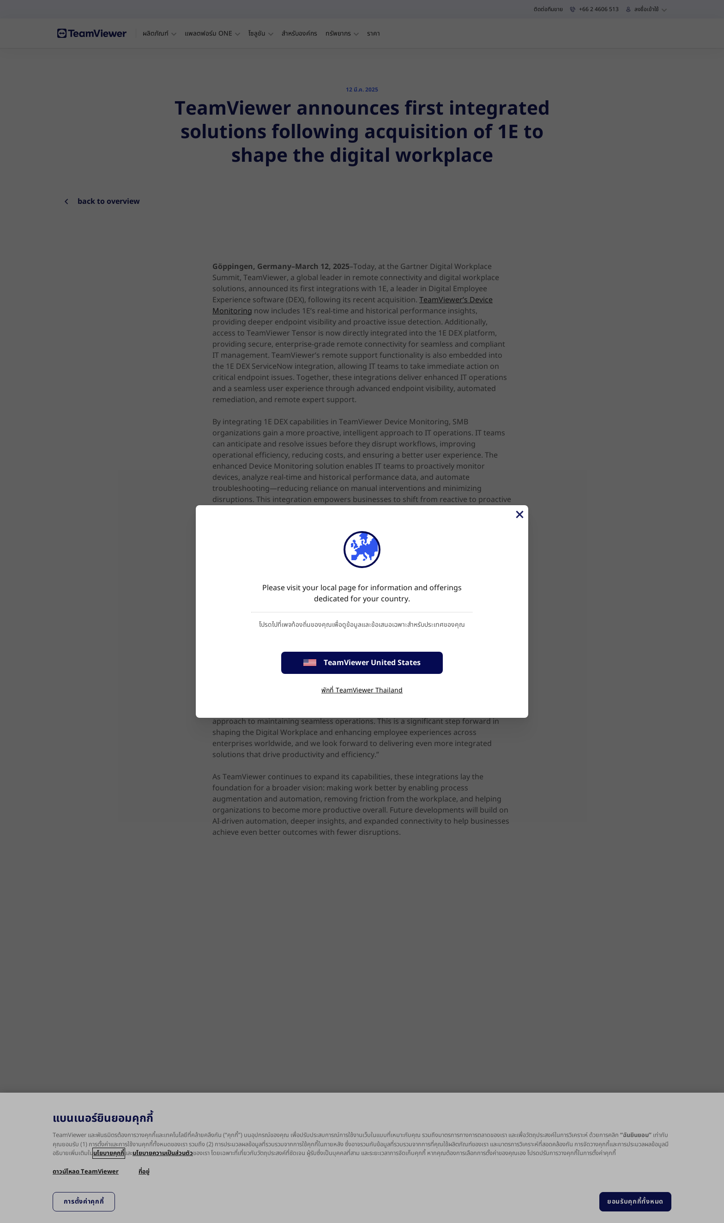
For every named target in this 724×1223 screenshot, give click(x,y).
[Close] (519, 514)
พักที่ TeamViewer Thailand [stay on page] (362, 690)
